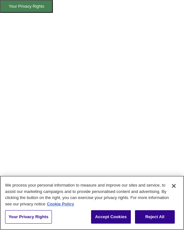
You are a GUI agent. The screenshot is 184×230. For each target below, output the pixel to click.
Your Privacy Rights (26, 6)
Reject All (154, 216)
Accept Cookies (111, 216)
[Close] (174, 186)
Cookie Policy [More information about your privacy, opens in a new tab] (60, 204)
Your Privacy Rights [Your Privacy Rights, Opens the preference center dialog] (28, 216)
